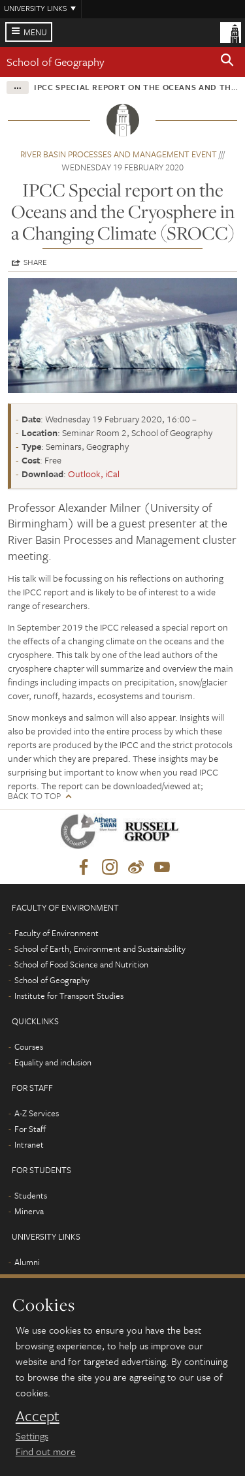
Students (30, 1195)
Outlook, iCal (94, 473)
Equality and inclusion (52, 1062)
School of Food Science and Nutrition (81, 964)
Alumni (27, 1261)
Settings (32, 1435)
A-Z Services (36, 1113)
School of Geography (56, 62)
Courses (28, 1046)
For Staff (30, 1128)
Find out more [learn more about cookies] (46, 1451)
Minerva (29, 1210)
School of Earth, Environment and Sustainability (100, 948)
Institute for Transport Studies (68, 995)
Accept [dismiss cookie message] (37, 1416)
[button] (227, 62)
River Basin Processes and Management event (118, 154)
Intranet (29, 1144)
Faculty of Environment (56, 932)
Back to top (34, 796)
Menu (35, 32)
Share (35, 262)
